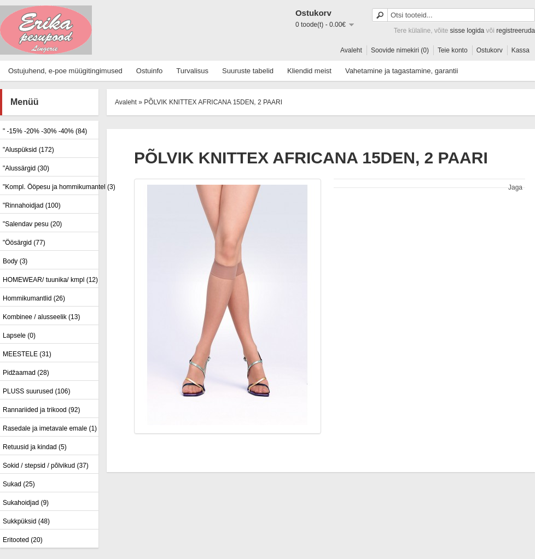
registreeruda (515, 30)
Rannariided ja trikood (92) (41, 410)
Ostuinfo (149, 71)
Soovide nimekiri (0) (400, 50)
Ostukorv (489, 50)
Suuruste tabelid (248, 71)
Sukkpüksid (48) (26, 521)
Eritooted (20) (23, 540)
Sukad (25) (19, 484)
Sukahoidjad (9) (26, 503)
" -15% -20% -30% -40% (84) (45, 131)
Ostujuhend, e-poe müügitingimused (65, 71)
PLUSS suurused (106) (36, 391)
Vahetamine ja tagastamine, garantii (401, 71)
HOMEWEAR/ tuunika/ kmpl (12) (49, 280)
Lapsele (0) (19, 335)
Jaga (515, 187)
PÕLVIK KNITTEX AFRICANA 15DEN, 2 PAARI (213, 102)
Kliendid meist (309, 71)
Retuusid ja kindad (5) (35, 447)
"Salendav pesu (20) (32, 224)
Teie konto (453, 50)
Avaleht (351, 50)
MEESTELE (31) (27, 354)
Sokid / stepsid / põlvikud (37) (46, 465)
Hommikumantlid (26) (34, 298)
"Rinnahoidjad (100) (32, 205)
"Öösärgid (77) (24, 242)
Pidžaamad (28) (26, 372)
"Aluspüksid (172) (28, 150)
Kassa (520, 50)
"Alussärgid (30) (26, 168)
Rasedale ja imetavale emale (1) (49, 428)
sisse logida (467, 30)
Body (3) (15, 261)
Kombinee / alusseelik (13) (41, 317)
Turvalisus (192, 71)
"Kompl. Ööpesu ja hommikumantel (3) (49, 187)
